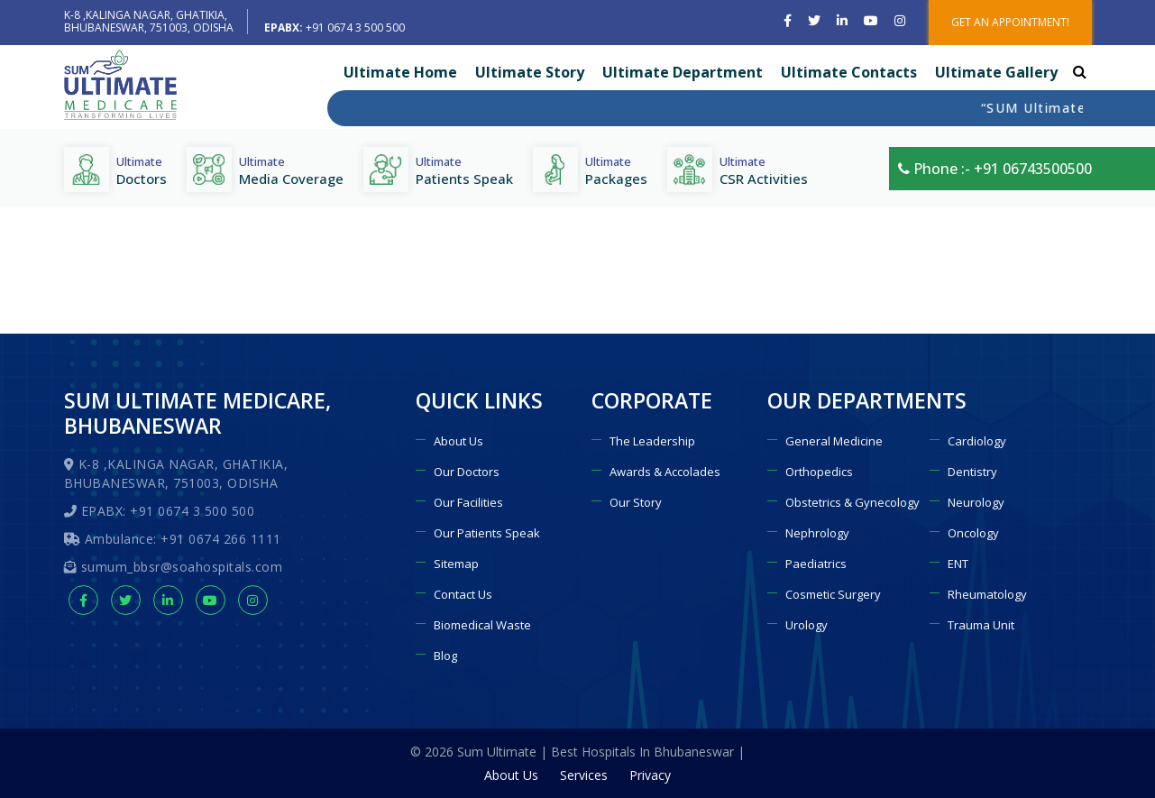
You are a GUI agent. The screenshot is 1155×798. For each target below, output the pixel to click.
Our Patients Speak (487, 533)
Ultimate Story (529, 72)
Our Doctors (467, 471)
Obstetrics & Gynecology (852, 502)
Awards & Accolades (665, 471)
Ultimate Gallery (996, 72)
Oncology (973, 533)
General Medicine (834, 441)
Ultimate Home (400, 72)
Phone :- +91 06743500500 (995, 169)
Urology (806, 625)
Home (966, 322)
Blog (445, 655)
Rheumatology (987, 594)
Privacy (650, 775)
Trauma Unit (981, 625)
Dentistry (972, 471)
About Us (458, 441)
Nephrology (817, 533)
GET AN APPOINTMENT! (1010, 22)
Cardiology (977, 441)
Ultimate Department (682, 72)
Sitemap (456, 563)
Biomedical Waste (482, 625)
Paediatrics (816, 563)
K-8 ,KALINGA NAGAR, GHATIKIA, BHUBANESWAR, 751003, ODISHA (149, 21)
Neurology (976, 502)
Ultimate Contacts (849, 72)
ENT (958, 563)
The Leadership (652, 441)
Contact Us (463, 594)
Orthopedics (819, 471)
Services (584, 775)
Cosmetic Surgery (833, 594)
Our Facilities (468, 502)
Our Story (636, 502)
